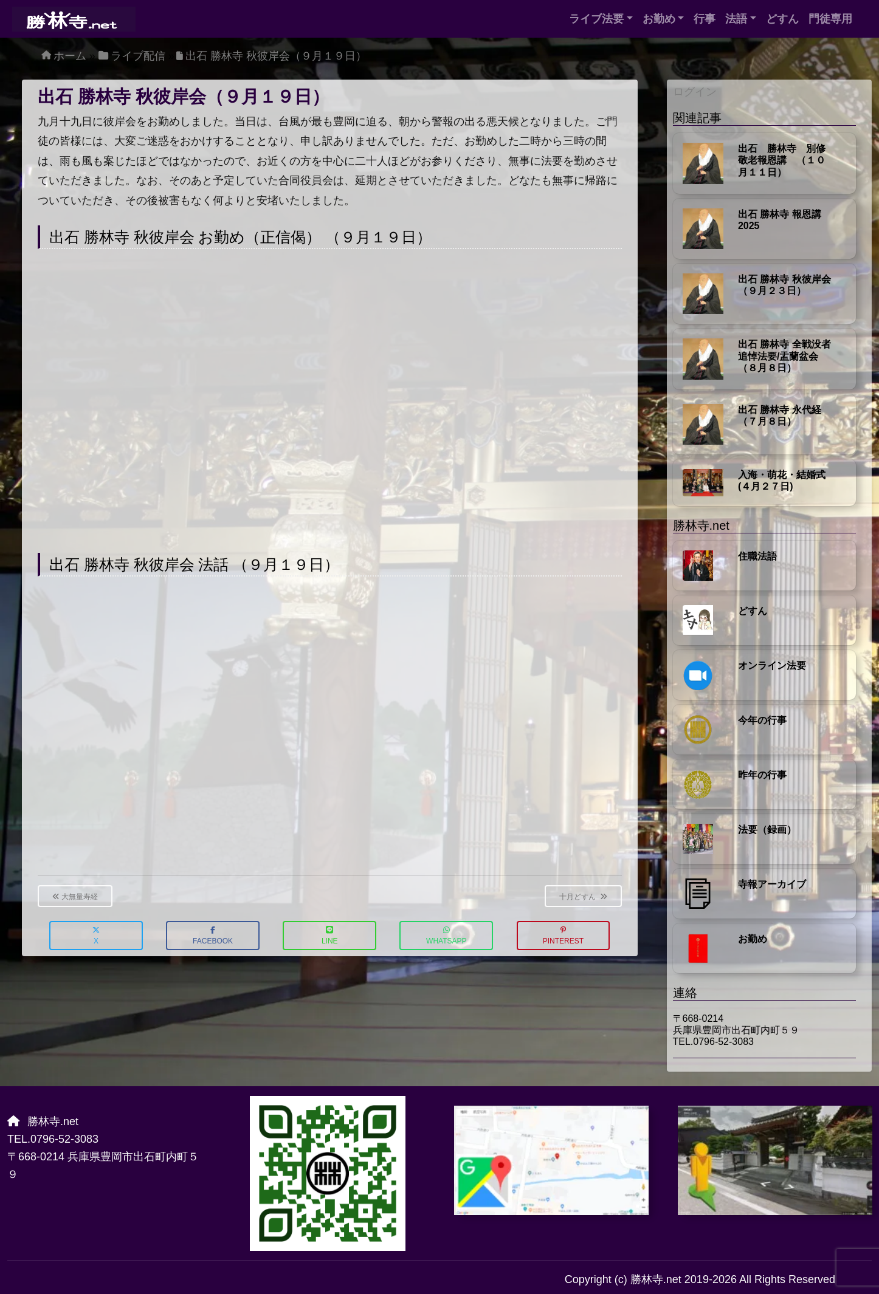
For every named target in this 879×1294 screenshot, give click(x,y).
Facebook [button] (213, 935)
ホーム (69, 56)
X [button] (96, 935)
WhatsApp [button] (446, 935)
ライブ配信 (138, 56)
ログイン (695, 92)
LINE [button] (330, 935)
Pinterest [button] (563, 935)
